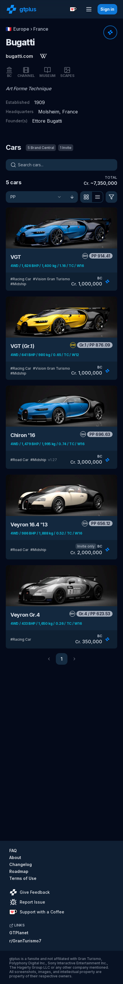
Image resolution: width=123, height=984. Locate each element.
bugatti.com (19, 56)
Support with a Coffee (36, 912)
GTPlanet (18, 932)
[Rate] (110, 32)
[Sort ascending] (72, 197)
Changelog (20, 864)
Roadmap (18, 871)
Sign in (107, 9)
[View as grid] (86, 197)
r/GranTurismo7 (25, 940)
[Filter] (111, 197)
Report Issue (27, 902)
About (15, 857)
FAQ (13, 850)
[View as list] (97, 197)
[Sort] (36, 197)
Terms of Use (22, 878)
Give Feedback (29, 892)
